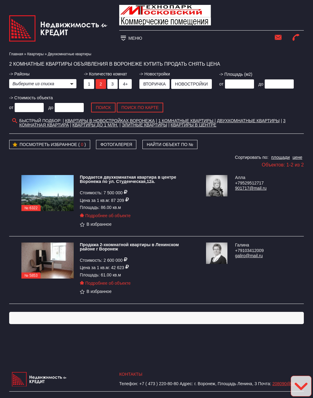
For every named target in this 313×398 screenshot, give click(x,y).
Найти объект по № (170, 144)
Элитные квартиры (144, 124)
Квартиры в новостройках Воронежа (110, 120)
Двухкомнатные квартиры (248, 120)
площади (280, 157)
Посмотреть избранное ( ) (49, 145)
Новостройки (191, 84)
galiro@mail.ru (249, 255)
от (221, 84)
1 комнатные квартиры (186, 120)
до (261, 84)
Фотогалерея (116, 144)
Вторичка (154, 84)
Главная (16, 54)
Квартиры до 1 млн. (95, 124)
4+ (125, 84)
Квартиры (35, 54)
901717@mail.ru (251, 188)
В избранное (96, 224)
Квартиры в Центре (193, 124)
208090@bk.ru (286, 383)
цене (297, 157)
